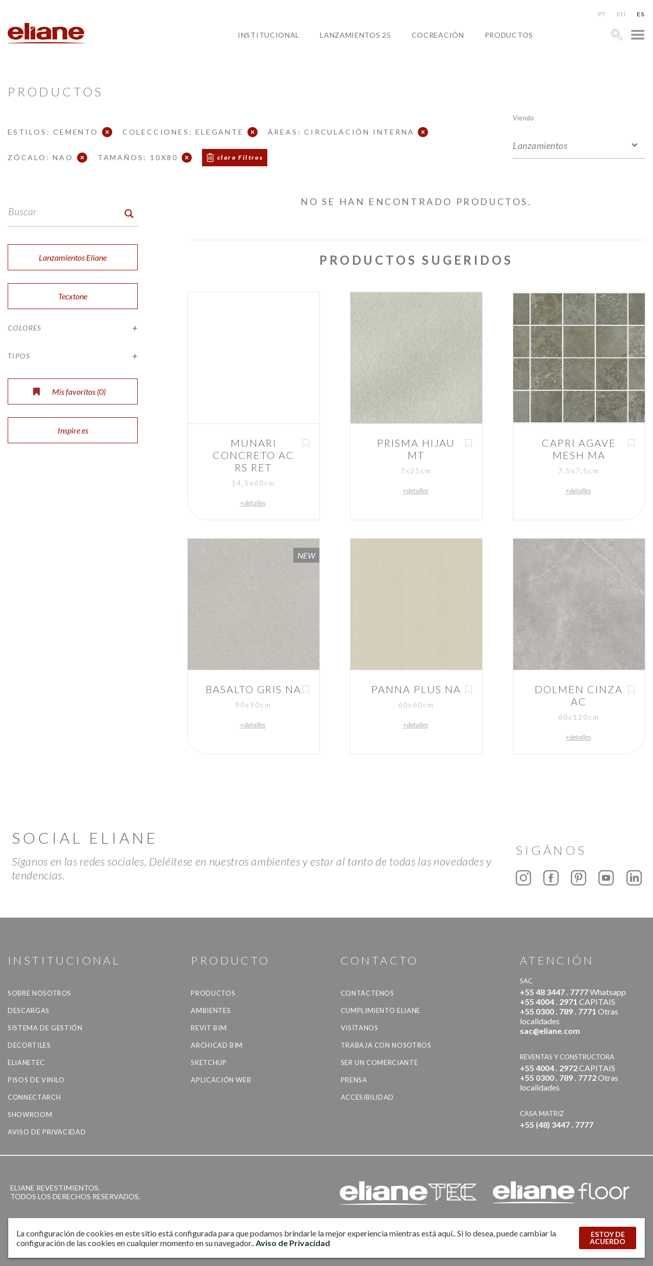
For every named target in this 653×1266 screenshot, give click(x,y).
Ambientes (211, 1010)
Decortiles (29, 1045)
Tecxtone (72, 296)
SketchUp (209, 1062)
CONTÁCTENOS (367, 993)
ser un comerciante (379, 1062)
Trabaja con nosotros (386, 1045)
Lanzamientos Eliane (73, 257)
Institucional (268, 35)
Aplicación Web (221, 1080)
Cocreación (438, 35)
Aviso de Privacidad (47, 1132)
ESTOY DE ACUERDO (607, 1238)
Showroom (30, 1114)
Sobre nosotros (39, 993)
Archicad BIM (217, 1045)
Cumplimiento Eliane (380, 1010)
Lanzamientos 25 (355, 35)
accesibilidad (367, 1097)
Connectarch (34, 1097)
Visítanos (360, 1028)
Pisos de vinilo (36, 1080)
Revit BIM (209, 1028)
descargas (28, 1010)
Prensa (354, 1080)
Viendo (523, 117)
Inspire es (73, 430)
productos (509, 35)
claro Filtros (240, 157)
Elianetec (26, 1062)
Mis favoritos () (69, 391)
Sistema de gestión (45, 1028)
